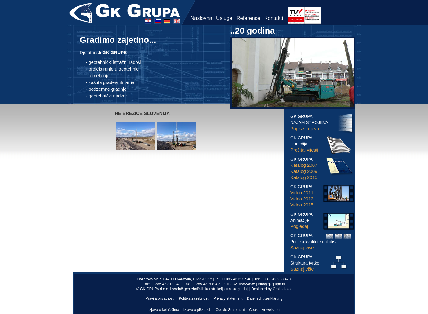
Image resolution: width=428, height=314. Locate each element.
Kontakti (273, 18)
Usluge (224, 18)
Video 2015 (302, 204)
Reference (248, 18)
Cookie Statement (230, 310)
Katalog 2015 (303, 177)
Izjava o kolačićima (163, 310)
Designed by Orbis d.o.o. (271, 289)
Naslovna (201, 18)
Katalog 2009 (303, 171)
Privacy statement (227, 298)
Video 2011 (302, 192)
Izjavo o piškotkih (197, 310)
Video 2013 (302, 198)
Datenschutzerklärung (265, 298)
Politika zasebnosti (194, 298)
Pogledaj (299, 226)
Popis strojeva (304, 128)
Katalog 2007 (303, 165)
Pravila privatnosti (160, 298)
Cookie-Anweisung (264, 310)
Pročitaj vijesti (304, 149)
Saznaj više (302, 247)
